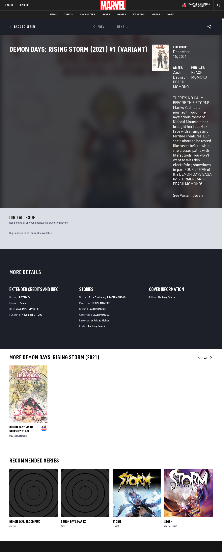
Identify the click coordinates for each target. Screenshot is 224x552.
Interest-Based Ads (180, 542)
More (170, 14)
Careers (38, 510)
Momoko (23, 374)
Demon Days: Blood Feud (24, 460)
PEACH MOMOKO (112, 85)
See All (205, 297)
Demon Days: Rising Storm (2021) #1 (21, 368)
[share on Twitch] (209, 517)
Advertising (78, 498)
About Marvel (42, 498)
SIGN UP (24, 5)
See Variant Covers (88, 127)
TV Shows (139, 14)
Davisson (13, 374)
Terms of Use (18, 542)
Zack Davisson (84, 85)
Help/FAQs (39, 504)
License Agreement (155, 542)
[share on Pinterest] (198, 517)
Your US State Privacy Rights (63, 542)
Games (106, 14)
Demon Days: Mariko (73, 460)
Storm (117, 460)
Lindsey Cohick (96, 265)
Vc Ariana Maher (100, 259)
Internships (40, 516)
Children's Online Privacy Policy (124, 542)
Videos (156, 14)
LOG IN (9, 5)
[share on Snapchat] (187, 517)
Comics (68, 14)
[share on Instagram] (198, 509)
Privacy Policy (36, 542)
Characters (87, 14)
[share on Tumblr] (209, 509)
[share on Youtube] (176, 517)
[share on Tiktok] (176, 526)
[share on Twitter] (187, 509)
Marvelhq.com (80, 510)
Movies (121, 14)
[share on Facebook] (176, 509)
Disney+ (75, 504)
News (53, 14)
